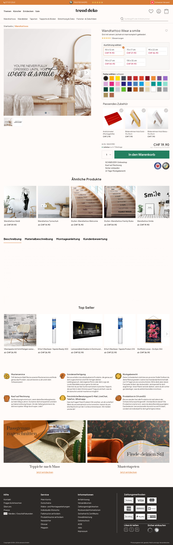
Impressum (82, 531)
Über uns (7, 506)
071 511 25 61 (10, 2)
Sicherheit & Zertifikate (88, 513)
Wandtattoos (10, 19)
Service (45, 494)
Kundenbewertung (95, 239)
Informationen (85, 494)
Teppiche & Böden (47, 19)
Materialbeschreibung (39, 239)
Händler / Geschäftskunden (18, 513)
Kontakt (7, 499)
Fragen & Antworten (13, 503)
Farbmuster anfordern (50, 513)
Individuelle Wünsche (50, 510)
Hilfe (6, 494)
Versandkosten (84, 503)
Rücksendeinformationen (89, 510)
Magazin (44, 527)
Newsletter (46, 520)
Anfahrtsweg (84, 499)
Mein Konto (46, 499)
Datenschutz (84, 520)
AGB (80, 524)
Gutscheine (46, 503)
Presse (7, 510)
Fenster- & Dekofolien (86, 19)
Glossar (44, 524)
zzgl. (159, 147)
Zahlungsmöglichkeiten (88, 506)
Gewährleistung (85, 517)
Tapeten (33, 19)
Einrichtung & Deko (66, 19)
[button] (46, 113)
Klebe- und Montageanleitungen (55, 506)
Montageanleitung (68, 239)
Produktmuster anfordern (52, 517)
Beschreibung (12, 239)
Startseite (8, 26)
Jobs (80, 527)
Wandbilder (23, 19)
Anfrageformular (139, 299)
